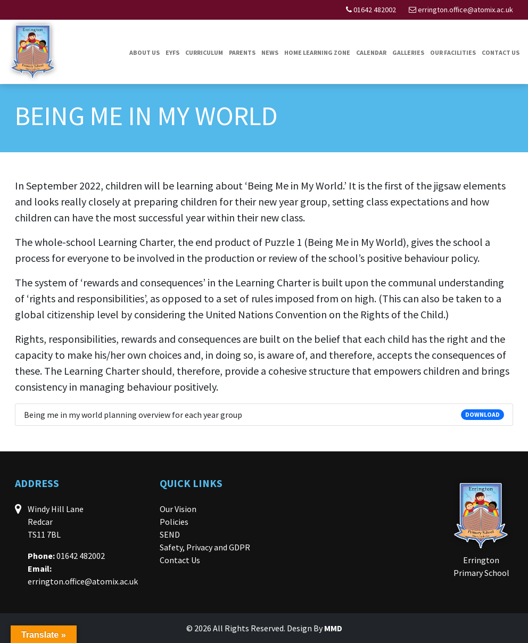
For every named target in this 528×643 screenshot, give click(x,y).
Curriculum (204, 52)
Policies (174, 521)
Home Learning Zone (317, 52)
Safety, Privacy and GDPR (205, 547)
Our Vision (178, 509)
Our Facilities (453, 52)
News (269, 52)
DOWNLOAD (482, 414)
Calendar (371, 52)
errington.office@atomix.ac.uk (465, 9)
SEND (170, 534)
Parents (242, 52)
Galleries (408, 52)
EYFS (172, 52)
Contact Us (500, 52)
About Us (144, 52)
